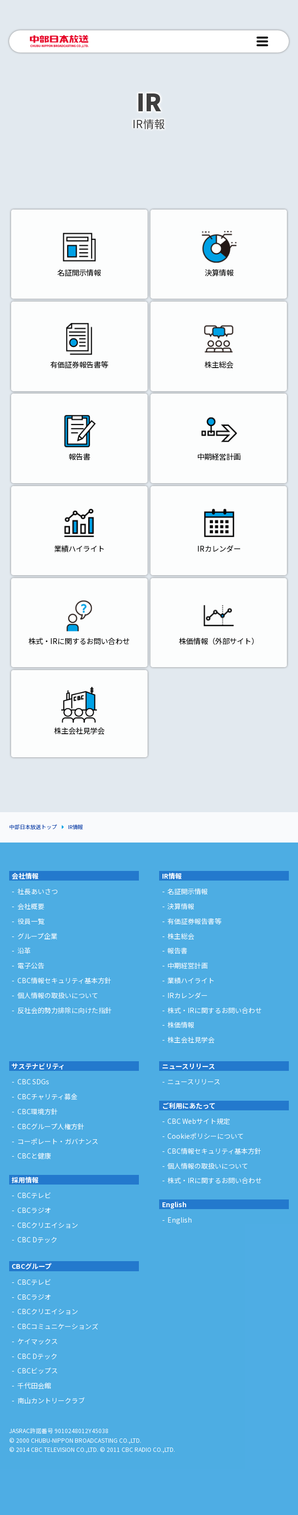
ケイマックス (37, 1341)
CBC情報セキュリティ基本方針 (64, 980)
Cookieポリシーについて (205, 1136)
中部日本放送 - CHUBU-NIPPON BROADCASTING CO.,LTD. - (59, 41)
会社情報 (25, 876)
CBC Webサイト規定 (198, 1121)
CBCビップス (37, 1370)
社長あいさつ (37, 891)
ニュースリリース (188, 1066)
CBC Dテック (37, 1356)
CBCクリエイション (47, 1311)
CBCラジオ (34, 1297)
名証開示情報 (187, 891)
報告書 (177, 950)
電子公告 (30, 965)
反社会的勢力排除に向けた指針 (64, 1010)
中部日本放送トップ (33, 826)
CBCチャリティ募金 (47, 1096)
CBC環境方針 (37, 1111)
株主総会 (180, 936)
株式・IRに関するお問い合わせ (214, 1010)
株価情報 (180, 1024)
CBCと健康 (34, 1155)
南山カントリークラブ (51, 1400)
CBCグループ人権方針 (50, 1126)
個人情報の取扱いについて (57, 995)
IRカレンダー (187, 995)
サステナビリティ (38, 1066)
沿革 (24, 950)
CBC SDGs (33, 1081)
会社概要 (30, 906)
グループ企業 (37, 936)
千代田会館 (34, 1385)
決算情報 (180, 906)
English (174, 1204)
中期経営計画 (187, 965)
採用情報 (25, 1180)
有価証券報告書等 (194, 921)
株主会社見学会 (191, 1039)
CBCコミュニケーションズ (57, 1326)
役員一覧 (30, 921)
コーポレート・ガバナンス (57, 1141)
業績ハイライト (191, 980)
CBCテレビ (34, 1282)
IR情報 (75, 826)
